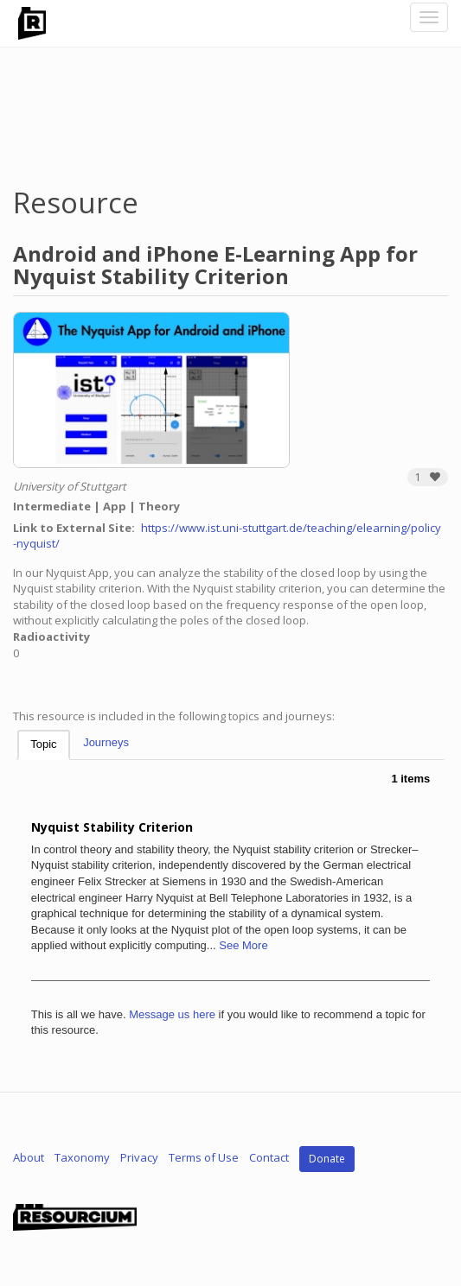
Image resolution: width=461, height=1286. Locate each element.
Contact (269, 1158)
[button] (427, 477)
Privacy (139, 1158)
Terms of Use (204, 1158)
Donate (327, 1158)
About (28, 1158)
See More (243, 945)
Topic (43, 744)
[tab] (43, 745)
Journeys (106, 742)
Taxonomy (82, 1158)
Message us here (172, 1014)
